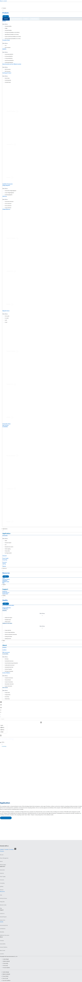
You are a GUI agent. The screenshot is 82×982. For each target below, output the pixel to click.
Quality (5, 600)
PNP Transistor (7, 71)
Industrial (4, 555)
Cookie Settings (5, 959)
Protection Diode (6, 40)
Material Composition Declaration (11, 634)
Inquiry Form (5, 593)
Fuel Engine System (8, 553)
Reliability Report (8, 619)
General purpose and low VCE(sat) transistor (11, 64)
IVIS (5, 544)
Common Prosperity (8, 669)
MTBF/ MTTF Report (8, 617)
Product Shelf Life (8, 630)
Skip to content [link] (3, 1)
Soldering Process (8, 638)
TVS (5, 45)
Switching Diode (8, 80)
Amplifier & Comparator (7, 184)
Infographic (4, 580)
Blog (3, 582)
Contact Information (8, 686)
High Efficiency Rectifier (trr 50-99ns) (12, 34)
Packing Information (8, 636)
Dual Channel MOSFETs (9, 60)
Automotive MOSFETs (9, 54)
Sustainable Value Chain (9, 667)
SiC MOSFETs (5, 426)
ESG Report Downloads (9, 671)
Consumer (4, 562)
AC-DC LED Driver (8, 203)
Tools (3, 578)
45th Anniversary (6, 652)
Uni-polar (7, 318)
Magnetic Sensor (6, 310)
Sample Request (5, 592)
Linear (6, 322)
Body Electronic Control (9, 546)
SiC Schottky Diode (6, 423)
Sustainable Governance (9, 661)
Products (5, 13)
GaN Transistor (5, 425)
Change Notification (6, 607)
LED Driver (4, 196)
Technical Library (6, 579)
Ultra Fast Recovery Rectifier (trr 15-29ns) (13, 38)
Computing (4, 559)
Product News (7, 692)
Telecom (4, 566)
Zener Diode (7, 78)
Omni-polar (7, 316)
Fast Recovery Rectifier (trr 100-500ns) (12, 32)
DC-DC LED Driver (8, 205)
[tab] (6, 19)
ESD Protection (8, 47)
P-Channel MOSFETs (9, 58)
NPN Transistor (8, 69)
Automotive (5, 535)
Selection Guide (5, 581)
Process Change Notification (10, 632)
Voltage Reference (6, 209)
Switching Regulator (8, 194)
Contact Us (4, 591)
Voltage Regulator (6, 185)
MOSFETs (4, 49)
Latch (6, 320)
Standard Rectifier (8, 30)
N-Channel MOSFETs (9, 56)
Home (3, 742)
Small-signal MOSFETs (9, 62)
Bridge (6, 28)
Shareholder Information (9, 684)
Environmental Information (8, 605)
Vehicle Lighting (7, 548)
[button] (42, 24)
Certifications (5, 608)
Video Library (7, 698)
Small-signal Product (6, 72)
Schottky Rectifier (8, 26)
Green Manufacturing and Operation (11, 663)
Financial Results (8, 679)
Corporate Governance (9, 677)
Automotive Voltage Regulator (10, 190)
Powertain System (8, 542)
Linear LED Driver (8, 207)
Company (4, 647)
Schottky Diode (8, 82)
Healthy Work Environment (9, 665)
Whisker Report (7, 621)
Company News (7, 694)
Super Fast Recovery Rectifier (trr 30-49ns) (13, 36)
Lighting (4, 563)
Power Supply (5, 558)
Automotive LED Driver (9, 201)
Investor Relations (6, 672)
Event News (7, 696)
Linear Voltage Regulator (9, 192)
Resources (6, 573)
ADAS (6, 540)
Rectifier (4, 21)
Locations (4, 649)
